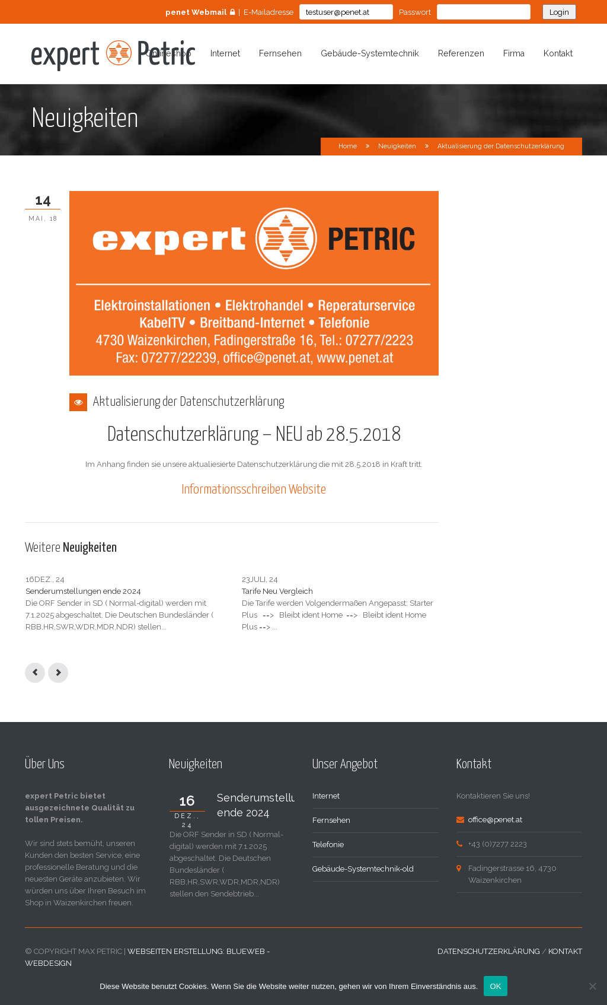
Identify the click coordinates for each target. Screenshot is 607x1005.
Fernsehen (280, 53)
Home (347, 146)
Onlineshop (168, 53)
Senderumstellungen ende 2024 (83, 591)
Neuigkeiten (397, 146)
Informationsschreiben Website (253, 490)
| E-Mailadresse (229, 12)
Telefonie (328, 868)
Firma (514, 53)
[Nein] (592, 986)
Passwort (415, 12)
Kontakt (558, 53)
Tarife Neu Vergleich (205, 591)
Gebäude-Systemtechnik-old (363, 892)
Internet (225, 53)
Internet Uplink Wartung (357, 591)
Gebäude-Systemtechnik (370, 53)
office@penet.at (495, 843)
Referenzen (461, 53)
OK (495, 986)
